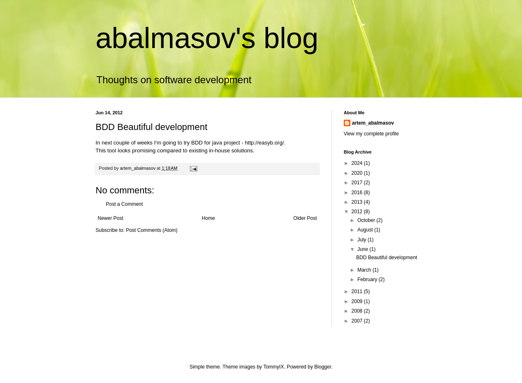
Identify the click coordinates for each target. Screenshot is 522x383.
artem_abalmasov (373, 123)
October (366, 220)
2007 (358, 321)
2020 (358, 173)
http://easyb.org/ (264, 143)
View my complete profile (371, 134)
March (365, 270)
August (365, 230)
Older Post (305, 218)
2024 (358, 163)
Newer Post (110, 218)
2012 (358, 211)
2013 (358, 202)
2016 (358, 192)
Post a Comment (124, 204)
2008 (358, 311)
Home (208, 218)
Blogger (322, 367)
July (362, 240)
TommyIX (273, 367)
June (363, 249)
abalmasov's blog (207, 38)
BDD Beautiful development (386, 257)
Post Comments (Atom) (151, 230)
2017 (358, 182)
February (367, 279)
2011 (358, 291)
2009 (358, 301)
